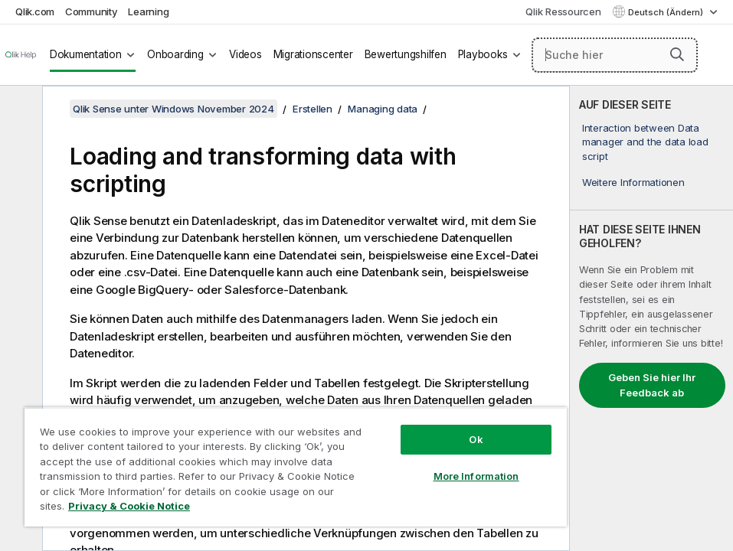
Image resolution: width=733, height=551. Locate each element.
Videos (245, 54)
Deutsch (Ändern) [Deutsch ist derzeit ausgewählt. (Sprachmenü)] (666, 12)
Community (91, 11)
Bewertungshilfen (406, 54)
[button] (677, 54)
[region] (296, 467)
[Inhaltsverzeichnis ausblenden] (19, 109)
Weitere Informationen (633, 182)
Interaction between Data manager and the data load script (645, 141)
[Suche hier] (614, 55)
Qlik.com (34, 11)
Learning (148, 11)
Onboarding (175, 54)
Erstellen (312, 109)
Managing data (382, 109)
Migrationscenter (313, 54)
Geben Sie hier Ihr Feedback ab (651, 385)
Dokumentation (86, 54)
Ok (476, 439)
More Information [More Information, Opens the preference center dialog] (476, 476)
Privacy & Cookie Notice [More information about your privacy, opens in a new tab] (129, 506)
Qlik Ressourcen (562, 11)
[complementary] (651, 318)
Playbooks (483, 54)
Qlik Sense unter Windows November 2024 (173, 109)
